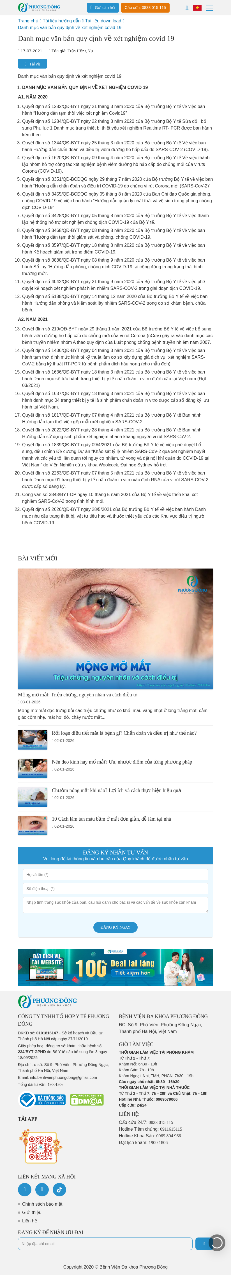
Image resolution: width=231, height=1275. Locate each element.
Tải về (32, 63)
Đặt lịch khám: (143, 1142)
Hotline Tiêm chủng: (150, 1129)
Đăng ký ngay (116, 927)
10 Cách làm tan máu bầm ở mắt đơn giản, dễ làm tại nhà (111, 819)
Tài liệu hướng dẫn (61, 20)
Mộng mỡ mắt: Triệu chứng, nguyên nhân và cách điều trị (78, 695)
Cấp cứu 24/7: (146, 1122)
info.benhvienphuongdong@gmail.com (63, 1077)
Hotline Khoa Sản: (150, 1135)
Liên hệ (29, 1220)
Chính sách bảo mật (42, 1204)
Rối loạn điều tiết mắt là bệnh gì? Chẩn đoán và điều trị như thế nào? (124, 733)
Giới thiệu (31, 1212)
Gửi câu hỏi (103, 7)
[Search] (187, 7)
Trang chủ (28, 20)
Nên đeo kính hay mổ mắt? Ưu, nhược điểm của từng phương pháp (122, 762)
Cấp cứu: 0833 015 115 (145, 7)
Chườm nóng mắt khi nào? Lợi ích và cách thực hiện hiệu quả (116, 790)
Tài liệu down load (103, 20)
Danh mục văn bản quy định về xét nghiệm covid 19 (69, 27)
